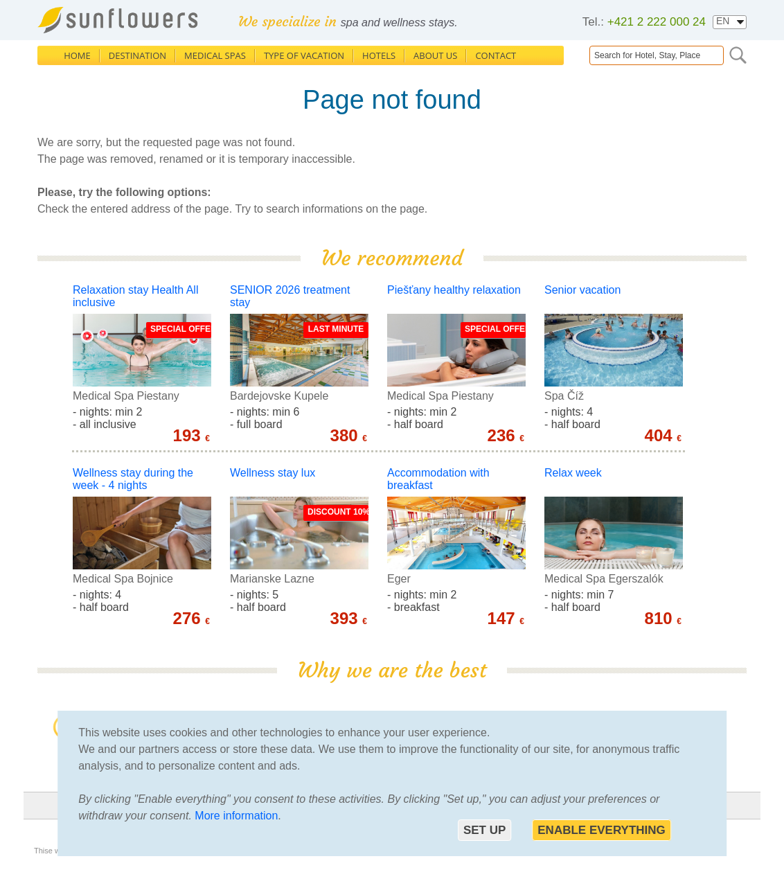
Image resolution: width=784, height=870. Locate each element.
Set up (484, 830)
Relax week (573, 473)
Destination (137, 55)
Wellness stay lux (272, 473)
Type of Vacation (304, 55)
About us (435, 55)
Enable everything (601, 830)
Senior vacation (582, 290)
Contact (495, 55)
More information (236, 816)
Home (77, 55)
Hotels (378, 55)
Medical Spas (215, 55)
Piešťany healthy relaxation (454, 290)
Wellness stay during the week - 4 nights (133, 479)
